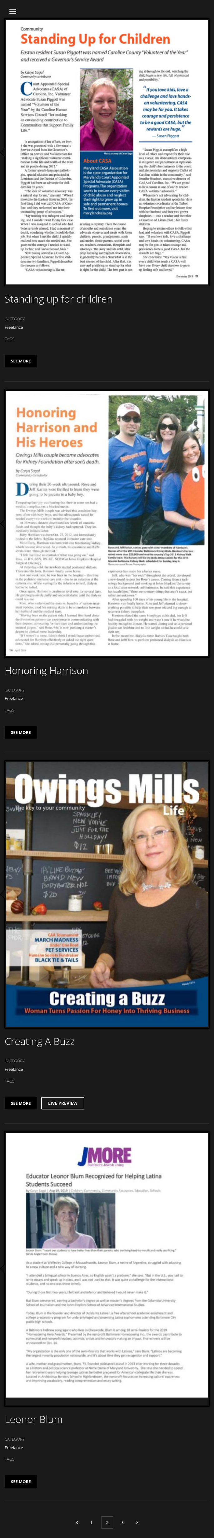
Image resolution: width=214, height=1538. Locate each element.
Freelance (14, 327)
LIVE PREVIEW (62, 1103)
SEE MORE (21, 361)
